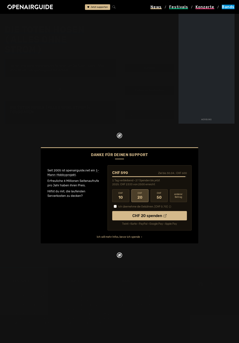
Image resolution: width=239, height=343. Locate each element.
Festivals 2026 (23, 300)
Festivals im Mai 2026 (28, 305)
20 (140, 196)
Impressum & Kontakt (137, 305)
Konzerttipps (76, 287)
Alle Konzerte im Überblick (85, 322)
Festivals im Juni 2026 (29, 309)
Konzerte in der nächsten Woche (90, 300)
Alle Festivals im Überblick (31, 322)
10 (120, 196)
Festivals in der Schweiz (30, 291)
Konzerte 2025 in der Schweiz (88, 314)
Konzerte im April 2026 (83, 305)
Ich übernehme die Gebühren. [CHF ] (143, 207)
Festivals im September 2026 (33, 318)
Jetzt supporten (97, 7)
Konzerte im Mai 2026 (82, 309)
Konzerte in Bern (79, 296)
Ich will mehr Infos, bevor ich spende (118, 237)
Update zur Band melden (149, 90)
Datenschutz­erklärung (137, 300)
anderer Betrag (178, 195)
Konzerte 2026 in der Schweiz (88, 318)
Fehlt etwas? (16, 118)
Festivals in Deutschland (30, 296)
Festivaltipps (22, 287)
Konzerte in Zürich (80, 291)
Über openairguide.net (137, 287)
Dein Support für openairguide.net (146, 291)
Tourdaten (149, 68)
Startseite (11, 19)
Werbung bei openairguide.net (143, 296)
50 (159, 196)
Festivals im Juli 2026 (28, 314)
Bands (26, 19)
